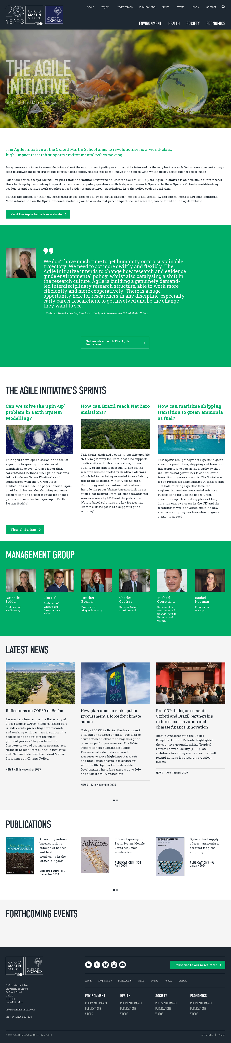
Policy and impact (96, 1003)
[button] (114, 800)
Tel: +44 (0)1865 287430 (19, 1016)
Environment (150, 23)
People (195, 7)
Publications (147, 7)
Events (180, 7)
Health (174, 23)
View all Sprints (25, 530)
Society (193, 23)
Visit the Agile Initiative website (38, 214)
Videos (89, 1014)
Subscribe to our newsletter (198, 965)
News (165, 7)
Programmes (124, 7)
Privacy (222, 1035)
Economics (215, 23)
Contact (211, 7)
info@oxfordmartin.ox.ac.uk (20, 1009)
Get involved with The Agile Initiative (115, 342)
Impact (104, 7)
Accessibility (207, 1035)
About (90, 7)
